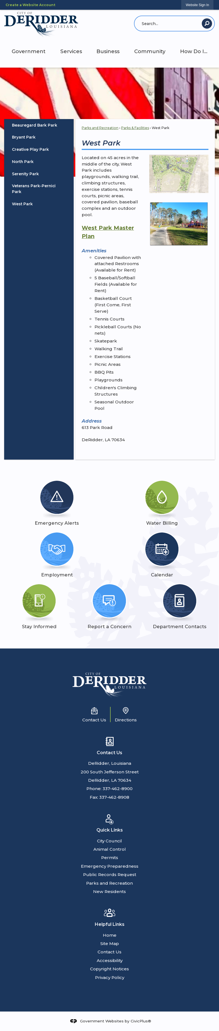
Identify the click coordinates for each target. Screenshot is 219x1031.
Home (109, 935)
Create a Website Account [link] (30, 5)
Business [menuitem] (108, 51)
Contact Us (109, 951)
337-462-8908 (114, 797)
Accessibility (110, 960)
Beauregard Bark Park (34, 125)
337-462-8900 (118, 788)
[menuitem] (39, 125)
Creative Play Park (30, 149)
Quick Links (109, 830)
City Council (109, 840)
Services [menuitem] (71, 51)
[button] (207, 23)
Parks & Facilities (135, 128)
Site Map (109, 943)
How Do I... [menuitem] (193, 51)
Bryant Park (24, 137)
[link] (197, 5)
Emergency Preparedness (109, 866)
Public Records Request (109, 874)
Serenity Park (25, 174)
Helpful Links (110, 924)
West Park (22, 204)
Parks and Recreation (100, 128)
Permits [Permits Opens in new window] (109, 857)
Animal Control (109, 849)
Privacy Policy (109, 977)
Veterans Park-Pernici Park (34, 189)
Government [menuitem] (29, 51)
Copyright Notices (109, 968)
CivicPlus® (141, 1021)
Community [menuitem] (149, 51)
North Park (23, 161)
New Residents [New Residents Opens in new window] (109, 891)
